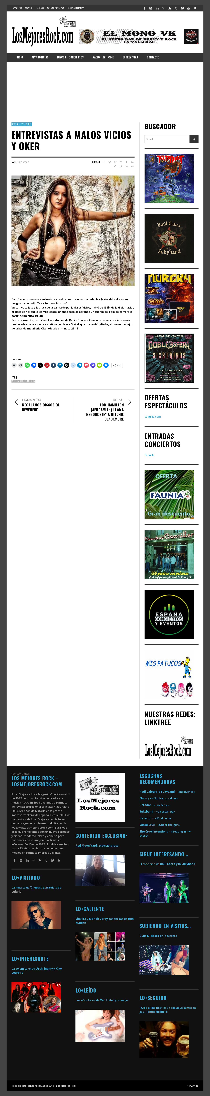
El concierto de (167, 864)
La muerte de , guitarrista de (36, 887)
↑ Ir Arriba (193, 1085)
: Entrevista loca (96, 845)
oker (27, 381)
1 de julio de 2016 (21, 162)
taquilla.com (153, 416)
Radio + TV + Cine (21, 124)
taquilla (149, 455)
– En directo (155, 818)
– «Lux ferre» (154, 805)
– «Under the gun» (159, 825)
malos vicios (17, 381)
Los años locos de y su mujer (102, 1000)
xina (33, 381)
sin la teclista (158, 936)
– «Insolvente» (167, 792)
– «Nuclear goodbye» (158, 798)
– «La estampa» (157, 811)
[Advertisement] (105, 92)
